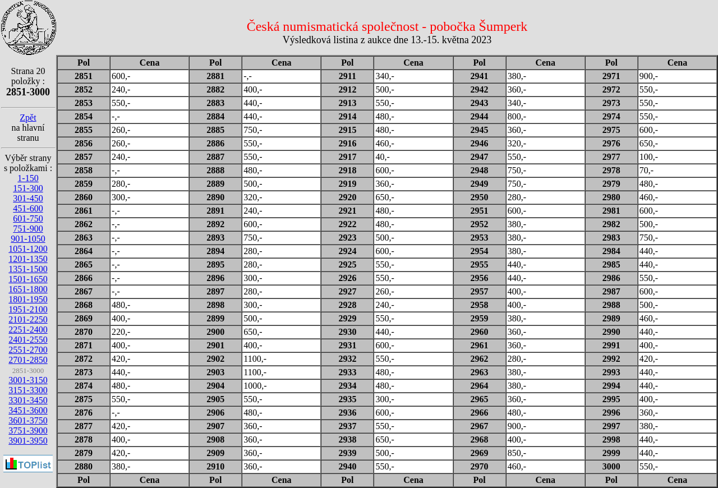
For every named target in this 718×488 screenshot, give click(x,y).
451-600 (28, 208)
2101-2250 (27, 319)
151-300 (28, 188)
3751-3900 (27, 430)
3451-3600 (27, 410)
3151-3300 (27, 390)
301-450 (28, 198)
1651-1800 (27, 289)
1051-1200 (27, 249)
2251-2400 (27, 329)
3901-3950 (27, 440)
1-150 (27, 178)
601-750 (28, 218)
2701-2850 (27, 360)
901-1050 (28, 238)
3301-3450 (27, 400)
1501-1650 (27, 279)
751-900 (28, 228)
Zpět (28, 117)
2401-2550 (27, 339)
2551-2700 (27, 350)
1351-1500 (27, 269)
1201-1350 (27, 259)
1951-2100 (27, 309)
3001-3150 (27, 380)
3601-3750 (27, 420)
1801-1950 (27, 299)
